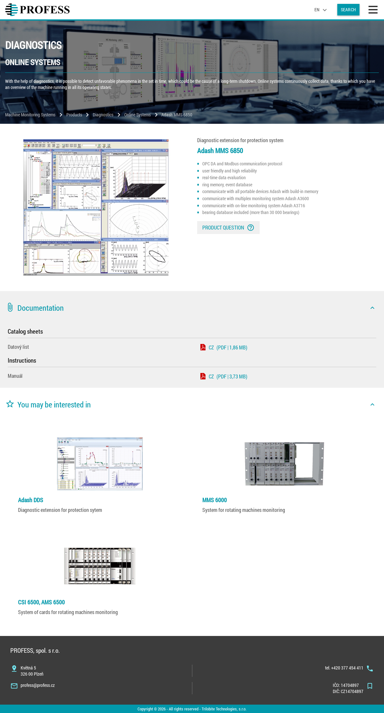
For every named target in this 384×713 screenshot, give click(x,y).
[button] (192, 307)
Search (348, 9)
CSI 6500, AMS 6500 (41, 602)
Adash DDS (30, 500)
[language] (321, 9)
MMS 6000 (214, 500)
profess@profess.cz (38, 685)
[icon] (372, 307)
